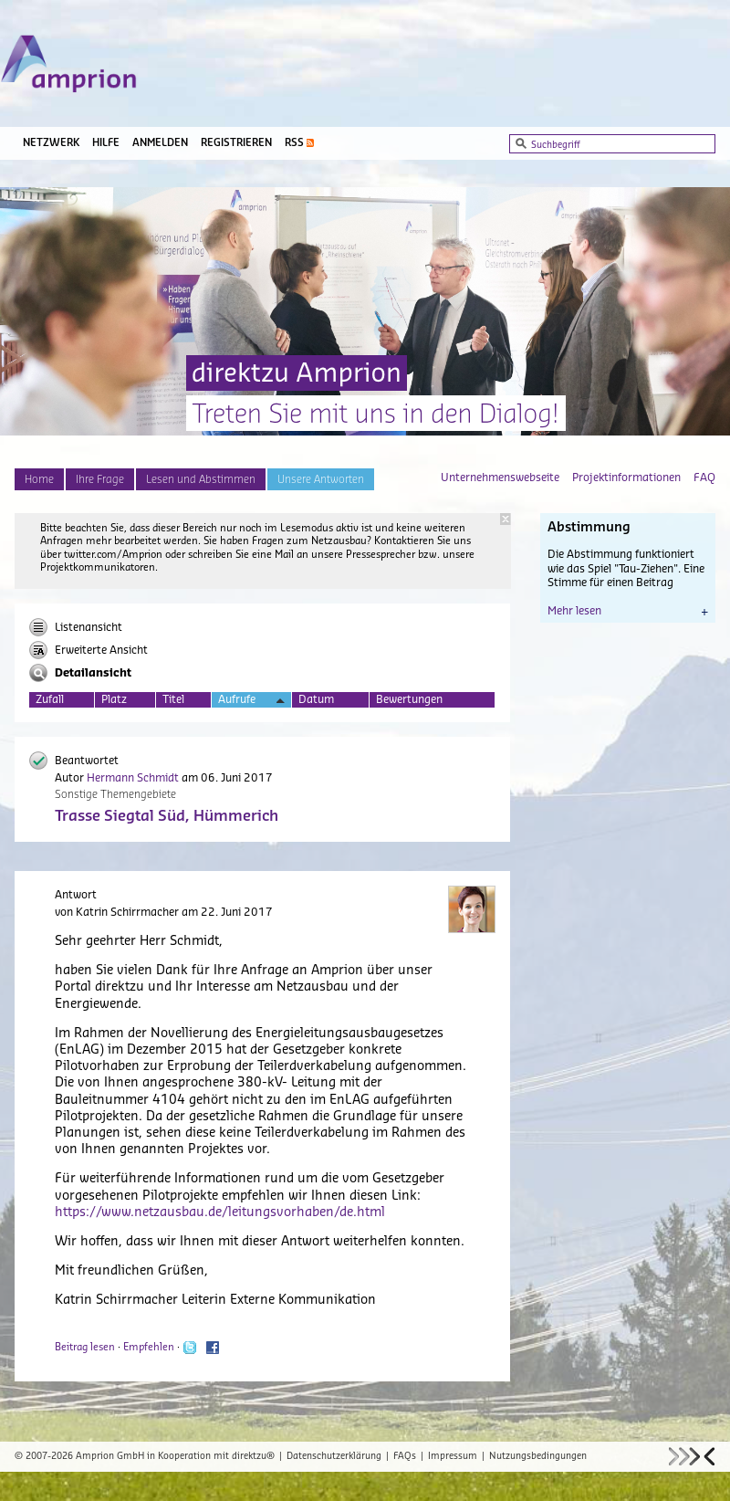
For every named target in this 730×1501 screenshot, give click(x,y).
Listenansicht (75, 627)
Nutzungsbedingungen (538, 1456)
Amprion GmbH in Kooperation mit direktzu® (175, 1456)
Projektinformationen (626, 477)
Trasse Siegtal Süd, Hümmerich (166, 816)
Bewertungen (409, 699)
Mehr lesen (628, 610)
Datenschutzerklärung (334, 1456)
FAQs (404, 1456)
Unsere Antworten (320, 479)
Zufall (50, 699)
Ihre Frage (100, 479)
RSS (294, 143)
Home (39, 479)
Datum (316, 699)
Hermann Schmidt (133, 777)
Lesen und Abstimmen (201, 479)
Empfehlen (148, 1347)
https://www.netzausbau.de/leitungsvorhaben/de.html (220, 1212)
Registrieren (236, 143)
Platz (114, 699)
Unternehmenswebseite (500, 477)
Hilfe (106, 143)
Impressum (452, 1456)
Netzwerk (51, 143)
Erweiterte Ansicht (88, 650)
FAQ (704, 477)
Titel (173, 699)
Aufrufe (251, 701)
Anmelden (160, 143)
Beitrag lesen (85, 1347)
